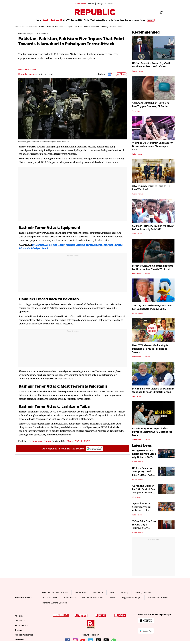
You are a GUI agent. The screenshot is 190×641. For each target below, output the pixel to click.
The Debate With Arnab (92, 597)
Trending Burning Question (54, 602)
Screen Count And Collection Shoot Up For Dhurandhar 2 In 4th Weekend (152, 267)
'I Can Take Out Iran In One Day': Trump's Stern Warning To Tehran (144, 526)
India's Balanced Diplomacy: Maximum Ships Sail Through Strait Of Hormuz (153, 390)
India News (137, 154)
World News (137, 71)
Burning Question (143, 592)
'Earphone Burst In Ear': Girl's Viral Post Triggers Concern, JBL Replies (150, 104)
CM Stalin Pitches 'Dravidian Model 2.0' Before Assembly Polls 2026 (153, 227)
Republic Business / (29, 27)
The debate (98, 592)
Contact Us (20, 620)
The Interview (69, 597)
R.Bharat (91, 3)
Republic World (80, 3)
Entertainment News (141, 274)
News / (18, 27)
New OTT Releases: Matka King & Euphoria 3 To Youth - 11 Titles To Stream (150, 349)
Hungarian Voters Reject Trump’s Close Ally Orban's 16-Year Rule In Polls (144, 455)
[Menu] (160, 12)
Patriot (112, 597)
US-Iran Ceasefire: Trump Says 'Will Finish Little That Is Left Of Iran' (151, 64)
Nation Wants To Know (158, 597)
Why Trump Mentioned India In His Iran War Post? (151, 187)
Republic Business (27, 74)
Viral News (136, 111)
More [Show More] (151, 20)
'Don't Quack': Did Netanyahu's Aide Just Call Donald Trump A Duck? (151, 307)
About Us (19, 616)
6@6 (112, 592)
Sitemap (19, 630)
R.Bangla (100, 3)
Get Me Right (81, 592)
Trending (124, 592)
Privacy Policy (21, 625)
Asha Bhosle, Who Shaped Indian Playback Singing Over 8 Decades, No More (152, 432)
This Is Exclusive (49, 597)
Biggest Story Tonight (131, 597)
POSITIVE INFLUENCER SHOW (55, 592)
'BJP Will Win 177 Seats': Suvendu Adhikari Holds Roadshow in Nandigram (141, 510)
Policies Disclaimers (24, 635)
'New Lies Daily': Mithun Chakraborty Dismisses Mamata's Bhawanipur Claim (152, 146)
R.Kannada (109, 3)
